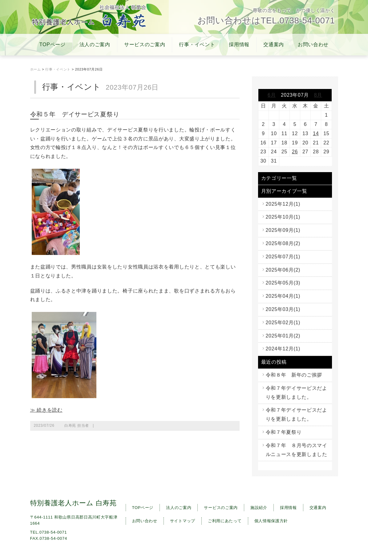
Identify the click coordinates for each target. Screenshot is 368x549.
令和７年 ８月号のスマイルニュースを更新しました (296, 450)
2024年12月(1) (283, 348)
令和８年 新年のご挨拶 (294, 374)
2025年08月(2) (283, 243)
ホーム (35, 69)
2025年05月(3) (283, 282)
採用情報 (239, 44)
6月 (272, 95)
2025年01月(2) (283, 335)
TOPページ (52, 44)
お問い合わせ (313, 44)
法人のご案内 (94, 44)
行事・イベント (197, 44)
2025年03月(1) (283, 309)
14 (316, 133)
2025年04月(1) (283, 296)
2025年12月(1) (283, 204)
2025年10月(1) (283, 217)
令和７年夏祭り (284, 432)
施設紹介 (258, 507)
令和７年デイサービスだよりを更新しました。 (296, 393)
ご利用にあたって (225, 521)
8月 (318, 95)
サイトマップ (182, 521)
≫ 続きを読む (46, 410)
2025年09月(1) (283, 230)
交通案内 (273, 44)
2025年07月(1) (283, 256)
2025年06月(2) (283, 269)
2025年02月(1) (283, 322)
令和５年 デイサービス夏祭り (74, 114)
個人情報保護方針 (271, 521)
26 (295, 151)
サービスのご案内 (144, 44)
